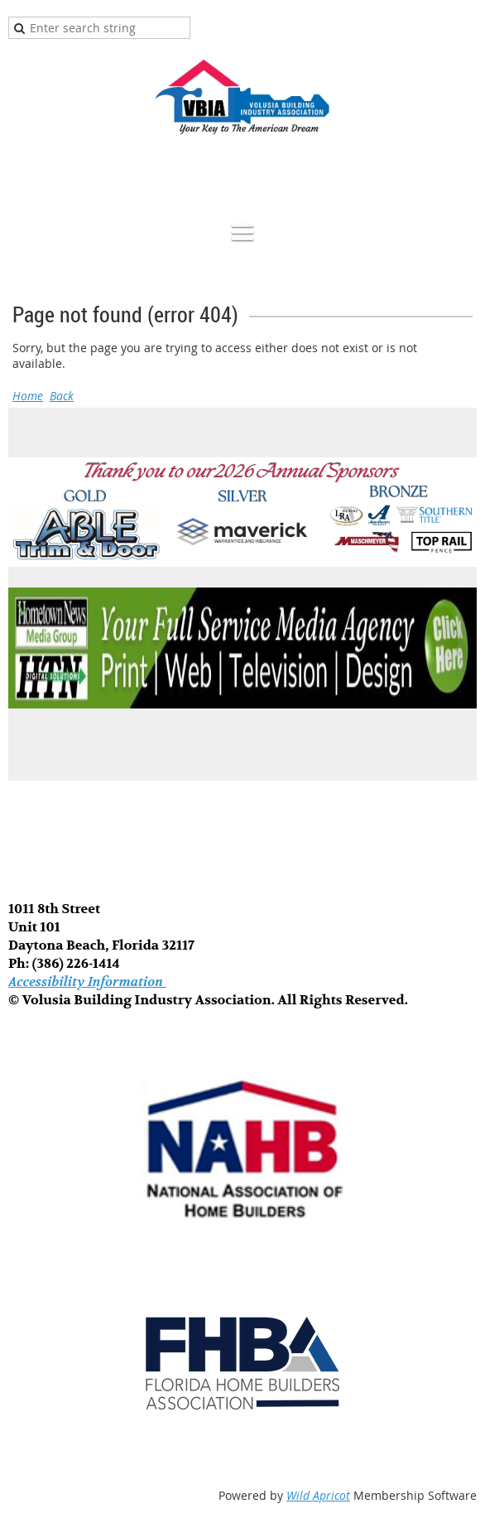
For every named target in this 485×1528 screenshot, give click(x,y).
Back (62, 396)
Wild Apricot (318, 1495)
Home (27, 396)
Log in (460, 178)
